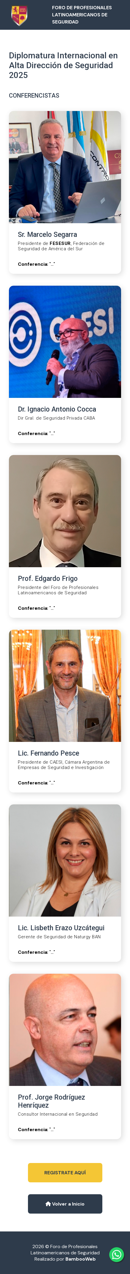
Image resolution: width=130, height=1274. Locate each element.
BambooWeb (80, 1259)
